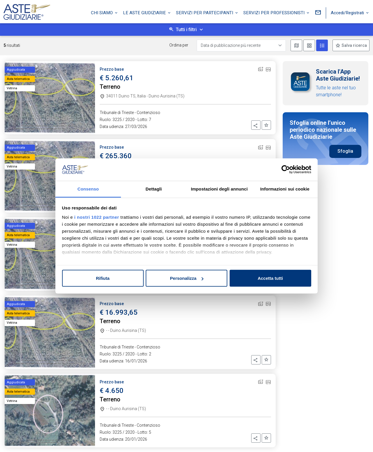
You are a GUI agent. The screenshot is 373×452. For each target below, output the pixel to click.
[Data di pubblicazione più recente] (241, 45)
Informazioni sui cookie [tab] (284, 188)
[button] (256, 125)
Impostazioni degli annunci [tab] (219, 188)
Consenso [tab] (88, 188)
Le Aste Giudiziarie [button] (145, 12)
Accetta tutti (270, 278)
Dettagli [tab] (154, 188)
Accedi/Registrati (348, 12)
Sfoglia (345, 151)
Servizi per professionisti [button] (274, 12)
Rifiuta (103, 278)
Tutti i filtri (186, 29)
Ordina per (178, 45)
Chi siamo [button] (102, 12)
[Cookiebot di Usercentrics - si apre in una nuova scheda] (285, 169)
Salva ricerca (354, 45)
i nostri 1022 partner (96, 216)
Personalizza (186, 278)
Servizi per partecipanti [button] (205, 12)
